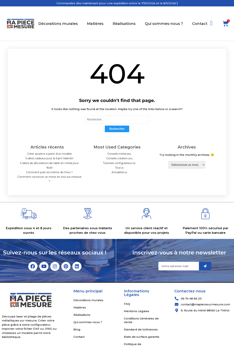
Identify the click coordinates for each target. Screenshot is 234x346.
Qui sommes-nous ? (164, 23)
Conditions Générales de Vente (141, 320)
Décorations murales (58, 23)
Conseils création (117, 158)
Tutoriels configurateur (117, 163)
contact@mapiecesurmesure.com (205, 304)
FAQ (127, 304)
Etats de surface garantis (141, 336)
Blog (76, 329)
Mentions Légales (136, 311)
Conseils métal (116, 153)
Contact (199, 23)
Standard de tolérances (141, 329)
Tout (118, 167)
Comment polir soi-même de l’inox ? (49, 172)
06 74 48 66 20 (191, 298)
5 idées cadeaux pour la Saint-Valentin (49, 158)
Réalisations (124, 23)
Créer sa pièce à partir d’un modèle (49, 153)
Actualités (118, 172)
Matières (95, 23)
